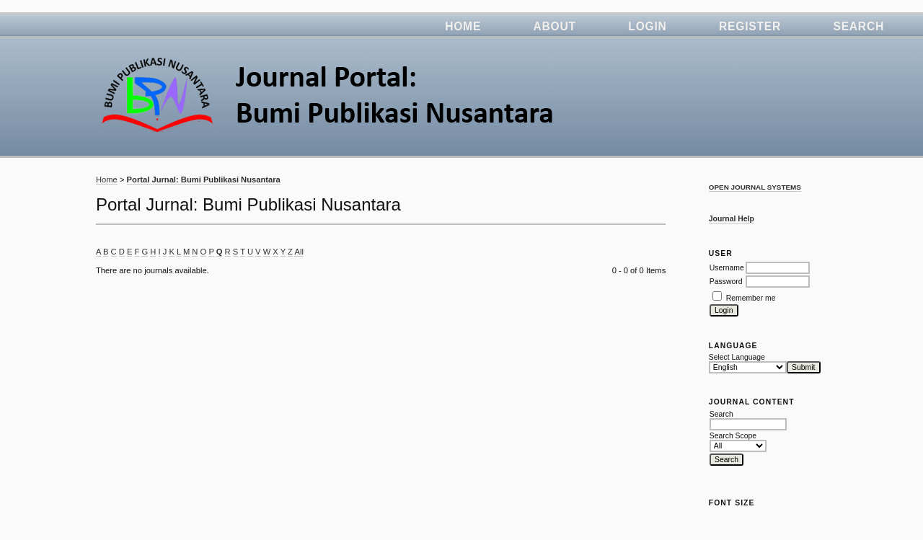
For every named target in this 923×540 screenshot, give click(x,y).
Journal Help (731, 219)
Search (858, 26)
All (298, 251)
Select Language (737, 357)
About (555, 26)
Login (647, 26)
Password (726, 282)
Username (727, 268)
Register (750, 26)
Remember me (751, 298)
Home (463, 26)
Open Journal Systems (755, 187)
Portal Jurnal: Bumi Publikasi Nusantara (204, 179)
